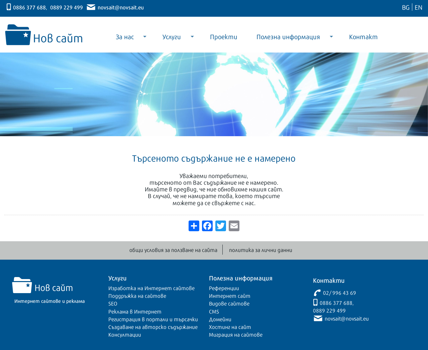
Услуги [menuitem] (173, 38)
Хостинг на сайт (230, 327)
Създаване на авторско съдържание (153, 327)
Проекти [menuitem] (223, 36)
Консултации (124, 334)
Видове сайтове (229, 303)
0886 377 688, (30, 7)
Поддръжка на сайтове (137, 295)
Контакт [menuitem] (363, 36)
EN (418, 7)
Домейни (220, 319)
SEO (112, 303)
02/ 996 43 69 (339, 292)
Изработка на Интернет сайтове (151, 288)
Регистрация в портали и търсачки (153, 319)
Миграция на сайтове (235, 334)
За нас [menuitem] (126, 38)
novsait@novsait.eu (121, 7)
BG (406, 7)
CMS (214, 311)
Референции (224, 288)
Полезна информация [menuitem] (290, 38)
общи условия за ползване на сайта (173, 250)
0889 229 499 (66, 7)
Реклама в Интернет (135, 311)
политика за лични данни (260, 250)
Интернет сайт (229, 295)
